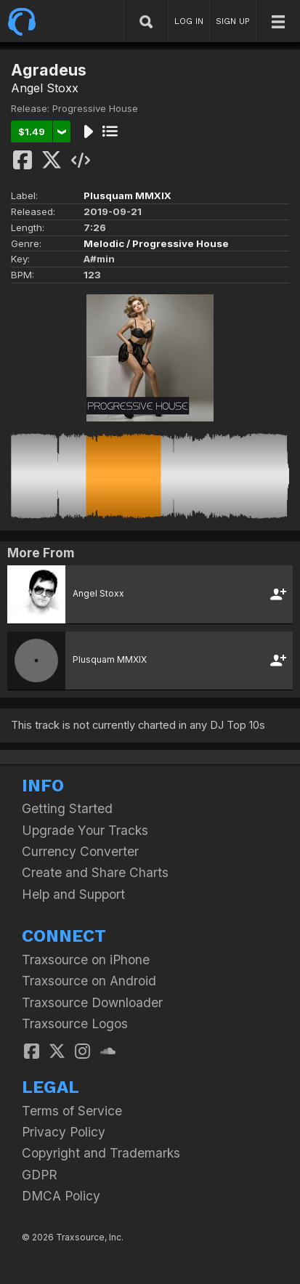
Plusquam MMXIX (127, 195)
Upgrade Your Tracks (85, 830)
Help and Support (73, 894)
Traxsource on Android (89, 980)
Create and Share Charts (95, 872)
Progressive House (95, 108)
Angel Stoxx (44, 88)
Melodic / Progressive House (156, 243)
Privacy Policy (63, 1131)
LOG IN (188, 21)
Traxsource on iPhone (86, 959)
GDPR (39, 1174)
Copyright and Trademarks (101, 1152)
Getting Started (67, 808)
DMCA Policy (61, 1195)
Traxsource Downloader (92, 1002)
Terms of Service (72, 1110)
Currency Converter (80, 851)
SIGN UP (233, 21)
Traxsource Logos (75, 1023)
